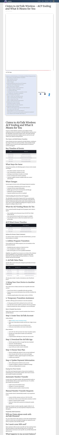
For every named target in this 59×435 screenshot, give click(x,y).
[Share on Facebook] (40, 94)
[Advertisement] (44, 75)
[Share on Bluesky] (49, 95)
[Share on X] (45, 94)
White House (46, 1)
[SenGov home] (8, 1)
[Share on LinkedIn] (49, 94)
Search (51, 1)
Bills (53, 1)
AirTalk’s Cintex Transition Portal (18, 320)
